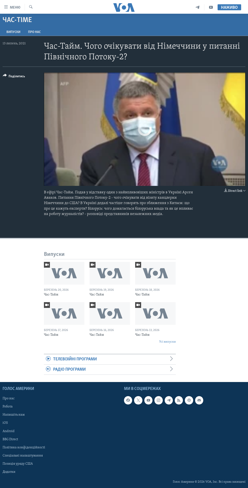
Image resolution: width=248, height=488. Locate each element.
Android (9, 431)
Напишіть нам (14, 414)
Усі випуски (167, 341)
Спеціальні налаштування (23, 455)
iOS (5, 423)
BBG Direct (10, 439)
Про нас (34, 32)
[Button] (14, 77)
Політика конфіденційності (24, 447)
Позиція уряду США (18, 464)
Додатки (9, 472)
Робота (8, 406)
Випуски (13, 32)
